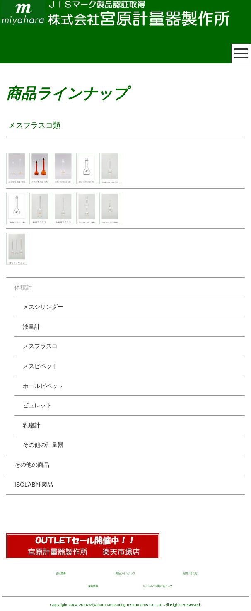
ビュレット (37, 405)
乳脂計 (31, 425)
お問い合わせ (190, 573)
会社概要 (61, 573)
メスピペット (40, 366)
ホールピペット (43, 386)
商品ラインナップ (125, 573)
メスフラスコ (40, 346)
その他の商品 (31, 464)
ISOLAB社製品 (33, 484)
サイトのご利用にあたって (158, 586)
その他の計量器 (43, 444)
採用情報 (93, 586)
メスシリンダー (43, 306)
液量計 (31, 326)
